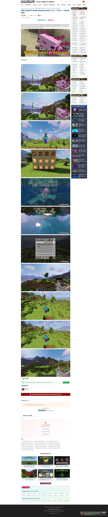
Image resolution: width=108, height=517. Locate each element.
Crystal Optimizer (83, 50)
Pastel (81, 90)
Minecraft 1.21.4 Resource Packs (40, 446)
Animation (24, 493)
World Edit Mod (83, 33)
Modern (34, 495)
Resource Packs (52, 4)
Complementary (83, 86)
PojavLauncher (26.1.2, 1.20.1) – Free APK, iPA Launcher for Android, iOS (82, 141)
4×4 (23, 500)
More (84, 4)
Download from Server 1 (29, 404)
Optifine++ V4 (75, 75)
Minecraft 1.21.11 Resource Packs (55, 444)
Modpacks (79, 4)
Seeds (74, 4)
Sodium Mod (75, 23)
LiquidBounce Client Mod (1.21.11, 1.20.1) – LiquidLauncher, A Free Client (82, 176)
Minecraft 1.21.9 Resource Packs (27, 449)
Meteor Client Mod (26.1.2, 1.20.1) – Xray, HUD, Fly (81, 155)
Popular (43, 495)
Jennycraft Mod (75, 49)
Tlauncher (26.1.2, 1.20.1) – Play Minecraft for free (82, 110)
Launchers (45, 4)
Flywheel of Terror (75, 52)
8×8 (26, 500)
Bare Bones (74, 102)
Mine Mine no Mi (75, 40)
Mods (22, 4)
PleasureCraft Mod (83, 52)
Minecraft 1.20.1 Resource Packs (38, 441)
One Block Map (75, 61)
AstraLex (74, 91)
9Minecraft (53, 513)
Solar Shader (75, 72)
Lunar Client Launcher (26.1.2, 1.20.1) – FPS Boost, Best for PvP (81, 146)
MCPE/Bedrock (28, 4)
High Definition (62, 493)
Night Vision (74, 99)
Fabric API (74, 12)
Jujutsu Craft (82, 26)
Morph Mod (82, 38)
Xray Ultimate (75, 97)
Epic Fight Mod (83, 28)
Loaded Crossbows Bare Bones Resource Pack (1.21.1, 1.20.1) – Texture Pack (62, 466)
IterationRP (82, 83)
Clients (39, 4)
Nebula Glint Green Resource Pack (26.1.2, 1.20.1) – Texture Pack (62, 479)
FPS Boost (50, 493)
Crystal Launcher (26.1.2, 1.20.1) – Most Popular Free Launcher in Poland (82, 150)
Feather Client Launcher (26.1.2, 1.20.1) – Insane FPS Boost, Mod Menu (82, 135)
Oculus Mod (82, 23)
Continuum (74, 88)
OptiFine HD (82, 12)
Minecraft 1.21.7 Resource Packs (40, 448)
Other (39, 495)
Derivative (82, 81)
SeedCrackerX (75, 47)
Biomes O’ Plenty (83, 35)
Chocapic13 (74, 86)
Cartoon (29, 493)
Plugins (69, 4)
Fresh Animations (83, 97)
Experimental (45, 493)
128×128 (44, 500)
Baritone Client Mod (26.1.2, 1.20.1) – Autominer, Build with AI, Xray (82, 161)
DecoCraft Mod (75, 35)
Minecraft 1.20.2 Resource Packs (52, 441)
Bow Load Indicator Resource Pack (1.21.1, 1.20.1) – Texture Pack (29, 466)
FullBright (82, 99)
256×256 (49, 500)
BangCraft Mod (83, 49)
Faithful (74, 101)
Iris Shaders (74, 21)
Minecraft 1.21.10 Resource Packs (41, 444)
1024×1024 (60, 500)
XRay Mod (74, 26)
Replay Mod (74, 38)
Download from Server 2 (39, 404)
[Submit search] (83, 1)
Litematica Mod (83, 31)
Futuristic (55, 493)
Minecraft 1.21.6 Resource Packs (27, 448)
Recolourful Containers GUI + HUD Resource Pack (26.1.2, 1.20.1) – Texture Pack (46, 479)
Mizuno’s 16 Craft (83, 102)
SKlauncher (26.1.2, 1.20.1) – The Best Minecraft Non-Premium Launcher (82, 131)
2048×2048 (66, 500)
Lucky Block (82, 21)
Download (51, 20)
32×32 (35, 500)
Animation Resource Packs (26, 441)
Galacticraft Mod (83, 36)
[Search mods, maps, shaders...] (72, 2)
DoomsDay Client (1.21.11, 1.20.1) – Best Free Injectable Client (82, 170)
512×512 (55, 500)
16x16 (28, 17)
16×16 (31, 500)
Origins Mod (74, 33)
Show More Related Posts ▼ (45, 483)
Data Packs (63, 4)
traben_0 (41, 15)
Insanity (74, 90)
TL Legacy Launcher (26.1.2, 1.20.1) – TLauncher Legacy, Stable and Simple (81, 115)
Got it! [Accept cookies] (104, 512)
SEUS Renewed (83, 85)
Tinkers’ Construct (83, 30)
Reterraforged (75, 44)
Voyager (82, 91)
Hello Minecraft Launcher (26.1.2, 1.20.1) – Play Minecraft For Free (82, 125)
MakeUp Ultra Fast (83, 88)
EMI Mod (82, 18)
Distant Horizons (75, 28)
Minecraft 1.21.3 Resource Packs (27, 446)
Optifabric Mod (75, 30)
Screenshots (41, 20)
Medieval (28, 495)
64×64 (40, 500)
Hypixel (24, 495)
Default (39, 493)
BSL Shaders (75, 81)
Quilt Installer (83, 14)
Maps (58, 4)
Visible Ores (82, 101)
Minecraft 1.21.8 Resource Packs (54, 448)
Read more (92, 514)
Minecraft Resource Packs (29, 8)
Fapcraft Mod (83, 47)
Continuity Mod (75, 50)
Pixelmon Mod (75, 17)
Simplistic (61, 495)
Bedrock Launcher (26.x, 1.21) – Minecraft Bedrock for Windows (82, 120)
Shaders (34, 4)
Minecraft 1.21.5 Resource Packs (54, 446)
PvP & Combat (49, 495)
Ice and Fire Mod (75, 31)
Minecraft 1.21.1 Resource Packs (27, 444)
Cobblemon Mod (83, 17)
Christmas (34, 493)
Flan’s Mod (74, 36)
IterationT (74, 83)
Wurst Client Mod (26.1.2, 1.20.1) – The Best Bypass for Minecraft (82, 165)
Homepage (23, 8)
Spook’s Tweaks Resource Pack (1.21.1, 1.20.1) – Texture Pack (29, 479)
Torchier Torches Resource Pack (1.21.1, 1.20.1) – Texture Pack (46, 466)
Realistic (55, 495)
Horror (67, 493)
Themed (66, 495)
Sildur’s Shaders (75, 85)
